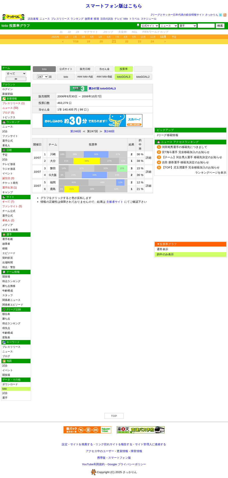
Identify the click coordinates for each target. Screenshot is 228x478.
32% (106, 168)
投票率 (124, 68)
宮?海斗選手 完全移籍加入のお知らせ (186, 152)
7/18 (75, 41)
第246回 (75, 131)
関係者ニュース (11, 300)
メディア (7, 225)
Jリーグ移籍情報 (167, 135)
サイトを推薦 (10, 229)
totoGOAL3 (123, 76)
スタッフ (7, 295)
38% (87, 160)
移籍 (96, 18)
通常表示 (162, 249)
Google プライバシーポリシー (126, 464)
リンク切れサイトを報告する (113, 444)
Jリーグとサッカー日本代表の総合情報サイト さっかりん (184, 14)
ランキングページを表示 (210, 172)
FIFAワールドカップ (155, 31)
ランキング (77, 18)
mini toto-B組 (104, 76)
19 (88, 41)
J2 (69, 31)
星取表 (6, 337)
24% (73, 175)
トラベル (134, 18)
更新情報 (122, 451)
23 (139, 41)
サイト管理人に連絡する (150, 444)
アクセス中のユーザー (100, 451)
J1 (61, 31)
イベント (7, 173)
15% (122, 168)
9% (62, 175)
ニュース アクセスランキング (180, 142)
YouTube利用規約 (93, 464)
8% (61, 189)
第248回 (109, 131)
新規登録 (7, 93)
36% (96, 154)
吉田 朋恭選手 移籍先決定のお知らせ (185, 162)
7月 (117, 37)
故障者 (89, 18)
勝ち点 (6, 318)
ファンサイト (10, 136)
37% (81, 168)
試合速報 (33, 18)
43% (74, 182)
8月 (126, 37)
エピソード (8, 253)
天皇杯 (122, 31)
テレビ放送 (8, 164)
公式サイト (65, 68)
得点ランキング (11, 281)
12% (123, 160)
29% (117, 175)
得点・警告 (8, 267)
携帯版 (101, 457)
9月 (134, 37)
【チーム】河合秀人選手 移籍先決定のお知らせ (192, 157)
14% (64, 168)
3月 (83, 37)
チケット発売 (10, 182)
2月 (75, 37)
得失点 (6, 328)
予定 (174, 37)
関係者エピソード (12, 304)
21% (66, 160)
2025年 (55, 37)
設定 (65, 444)
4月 (92, 37)
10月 (143, 37)
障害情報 (136, 451)
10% (62, 154)
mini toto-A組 (85, 76)
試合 (4, 131)
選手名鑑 (7, 239)
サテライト (91, 31)
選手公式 (7, 140)
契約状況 (7, 257)
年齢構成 (7, 290)
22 (126, 41)
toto (126, 18)
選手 (4, 397)
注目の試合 (106, 18)
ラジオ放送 (8, 168)
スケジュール (148, 18)
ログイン (7, 89)
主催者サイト (114, 201)
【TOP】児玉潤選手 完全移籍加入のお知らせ (191, 167)
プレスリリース (60, 18)
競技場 (6, 276)
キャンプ (7, 192)
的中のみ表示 (165, 254)
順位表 (6, 314)
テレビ (118, 18)
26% (75, 154)
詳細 (149, 157)
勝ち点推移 (8, 285)
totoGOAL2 (143, 76)
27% (118, 154)
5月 (100, 37)
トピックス (8, 117)
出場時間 (7, 262)
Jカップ (108, 31)
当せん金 (104, 68)
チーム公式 (8, 211)
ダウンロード (10, 384)
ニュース (45, 18)
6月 (109, 37)
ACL (134, 31)
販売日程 (85, 68)
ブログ (6, 356)
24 (152, 41)
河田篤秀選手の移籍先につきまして (184, 147)
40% (102, 182)
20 (101, 41)
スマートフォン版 (119, 457)
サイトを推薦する (81, 444)
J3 (77, 31)
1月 (67, 37)
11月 (153, 37)
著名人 (6, 145)
